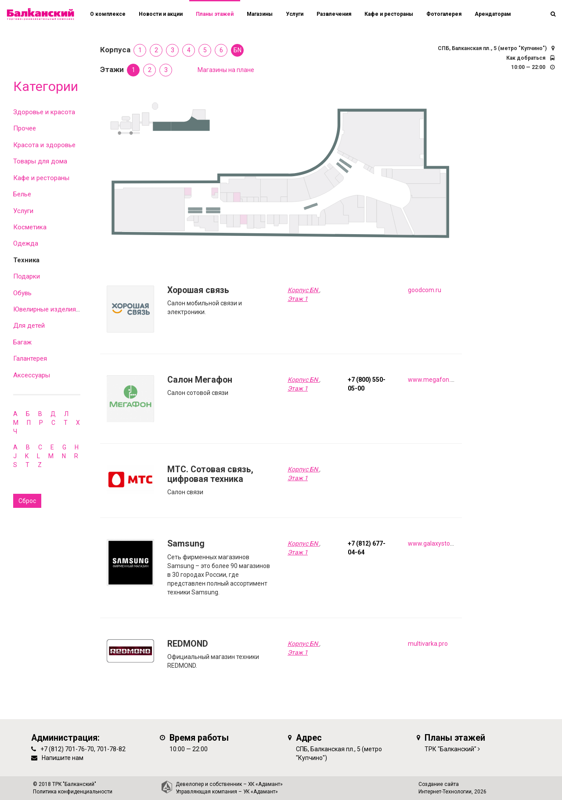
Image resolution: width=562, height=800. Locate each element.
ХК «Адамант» (265, 784)
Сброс (27, 500)
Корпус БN (303, 289)
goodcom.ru (424, 289)
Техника (26, 260)
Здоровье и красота (44, 112)
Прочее (24, 128)
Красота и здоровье (44, 145)
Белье (22, 194)
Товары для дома (40, 161)
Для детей (29, 325)
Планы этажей (215, 14)
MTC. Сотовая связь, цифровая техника (210, 474)
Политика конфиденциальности (72, 792)
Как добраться (525, 58)
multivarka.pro (428, 643)
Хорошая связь (198, 290)
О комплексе (108, 14)
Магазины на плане (226, 69)
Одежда (25, 243)
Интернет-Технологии (445, 792)
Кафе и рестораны (41, 178)
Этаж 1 (298, 298)
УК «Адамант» (260, 792)
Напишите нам (62, 757)
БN (237, 50)
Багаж (22, 342)
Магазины (260, 14)
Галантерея (30, 358)
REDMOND (187, 644)
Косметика (30, 227)
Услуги (23, 211)
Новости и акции (161, 14)
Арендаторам (493, 14)
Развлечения (334, 14)
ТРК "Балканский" (450, 749)
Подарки (26, 276)
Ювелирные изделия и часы (55, 309)
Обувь (22, 293)
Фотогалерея (443, 14)
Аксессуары (31, 375)
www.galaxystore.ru (435, 543)
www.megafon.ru (432, 379)
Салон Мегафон (199, 380)
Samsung (186, 544)
